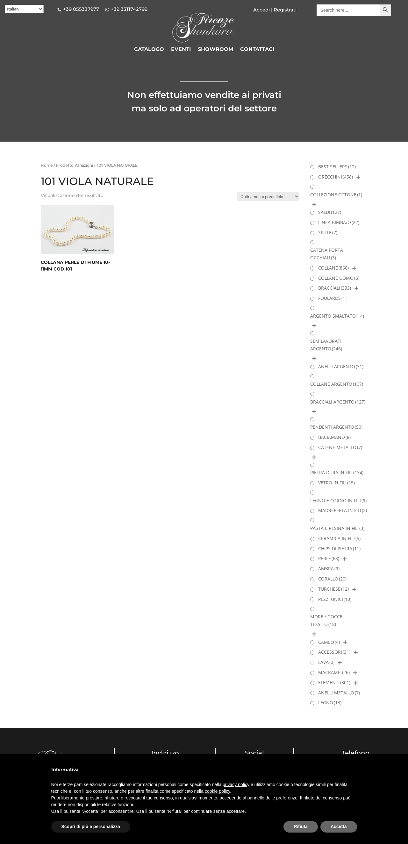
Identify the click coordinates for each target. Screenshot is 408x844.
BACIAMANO (334, 437)
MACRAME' (334, 672)
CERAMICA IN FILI (339, 538)
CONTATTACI (257, 49)
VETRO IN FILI (336, 483)
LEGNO (329, 703)
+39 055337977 (81, 9)
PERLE (328, 558)
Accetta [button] (339, 826)
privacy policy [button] (236, 784)
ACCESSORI (334, 652)
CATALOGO (149, 49)
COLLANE (333, 268)
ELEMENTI (334, 682)
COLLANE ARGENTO (336, 384)
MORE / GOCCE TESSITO (326, 620)
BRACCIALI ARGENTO (337, 402)
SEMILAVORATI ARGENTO (326, 345)
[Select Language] (24, 9)
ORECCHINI (335, 177)
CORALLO (332, 579)
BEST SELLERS (337, 167)
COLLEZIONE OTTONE (336, 195)
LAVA (326, 662)
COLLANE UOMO (338, 278)
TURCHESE (333, 589)
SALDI (329, 212)
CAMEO (329, 642)
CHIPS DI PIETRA (339, 548)
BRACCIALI (334, 288)
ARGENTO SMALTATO (337, 316)
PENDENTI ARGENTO (336, 427)
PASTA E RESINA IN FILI (337, 528)
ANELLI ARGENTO (340, 366)
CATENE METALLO (340, 447)
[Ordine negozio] (268, 196)
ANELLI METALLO (339, 693)
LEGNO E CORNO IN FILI (338, 500)
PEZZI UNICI (334, 599)
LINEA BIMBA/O (338, 222)
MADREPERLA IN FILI (342, 510)
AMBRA (329, 569)
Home (47, 165)
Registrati (284, 10)
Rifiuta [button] (301, 826)
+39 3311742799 (129, 9)
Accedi (261, 10)
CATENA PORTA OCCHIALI (326, 254)
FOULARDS (332, 298)
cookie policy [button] (217, 791)
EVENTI (181, 49)
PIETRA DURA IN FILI (336, 472)
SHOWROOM (215, 49)
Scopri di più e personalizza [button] (90, 826)
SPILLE (327, 232)
